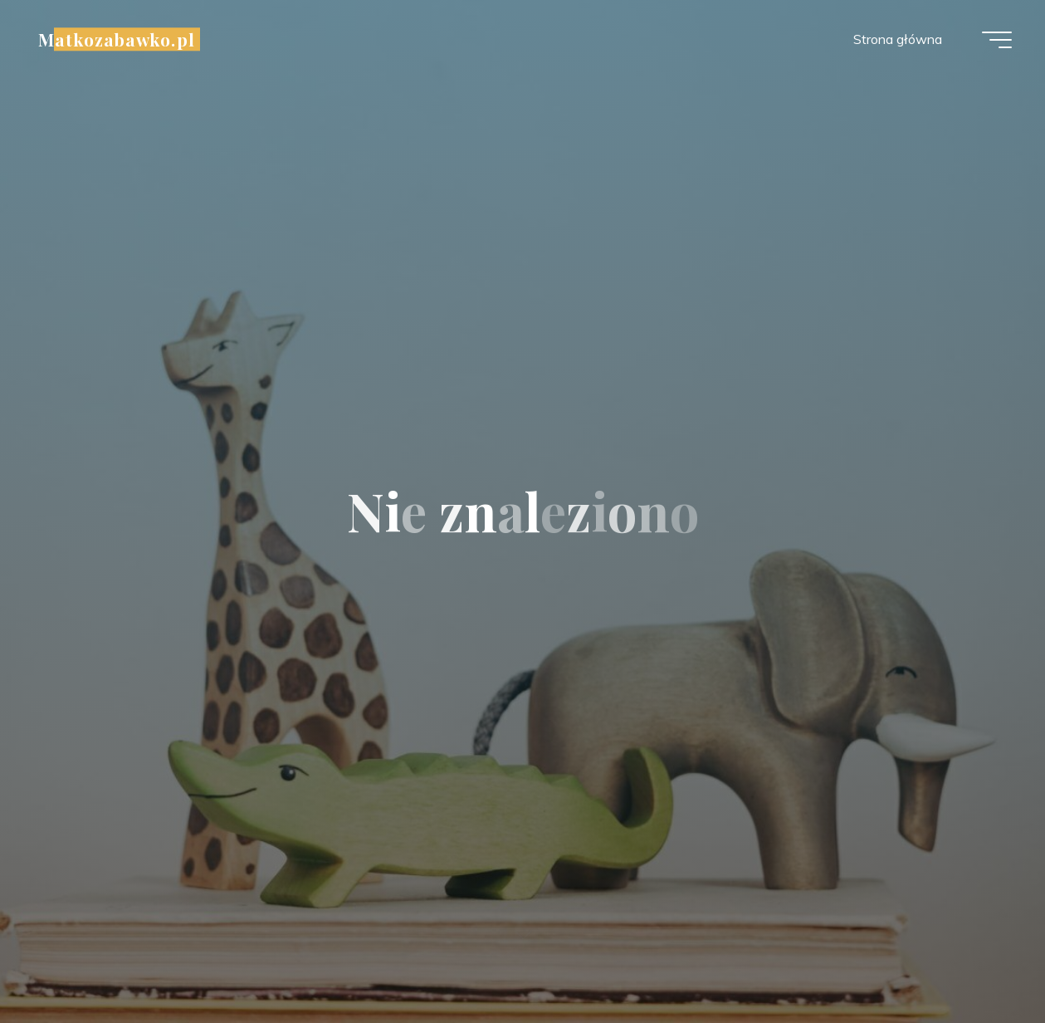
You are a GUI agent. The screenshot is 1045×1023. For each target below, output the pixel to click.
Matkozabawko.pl (116, 39)
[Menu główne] (997, 40)
